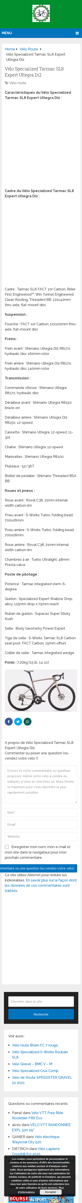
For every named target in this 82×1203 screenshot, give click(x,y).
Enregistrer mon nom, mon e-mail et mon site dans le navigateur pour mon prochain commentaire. (37, 852)
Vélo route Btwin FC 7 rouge (35, 1045)
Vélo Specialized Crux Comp (35, 1071)
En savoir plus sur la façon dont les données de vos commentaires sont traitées (41, 885)
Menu (7, 33)
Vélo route (17, 83)
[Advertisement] (41, 146)
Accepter (50, 1192)
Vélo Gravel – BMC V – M (32, 1064)
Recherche (41, 1014)
